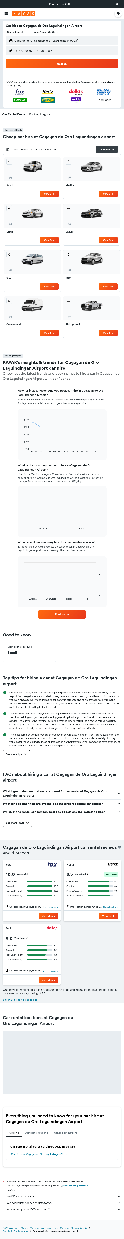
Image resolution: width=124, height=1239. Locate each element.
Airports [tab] (14, 1132)
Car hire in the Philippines (43, 1228)
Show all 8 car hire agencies (20, 999)
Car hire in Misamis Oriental (73, 1228)
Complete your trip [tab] (36, 1132)
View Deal (49, 193)
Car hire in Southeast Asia (15, 1231)
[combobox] (17, 32)
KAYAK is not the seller (64, 1196)
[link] (62, 614)
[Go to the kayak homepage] (23, 13)
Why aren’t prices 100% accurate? (64, 1209)
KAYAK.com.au (10, 1228)
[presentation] (119, 847)
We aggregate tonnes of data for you (64, 1203)
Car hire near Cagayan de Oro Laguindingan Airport (39, 1154)
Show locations (50, 907)
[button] (117, 4)
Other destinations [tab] (66, 1132)
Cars (23, 1228)
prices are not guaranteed (75, 1185)
